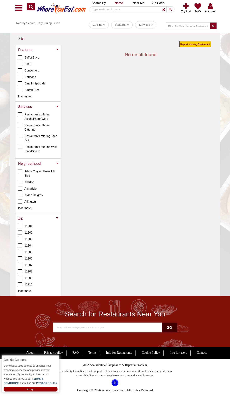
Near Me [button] (138, 3)
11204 (25, 245)
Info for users (178, 352)
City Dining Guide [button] (49, 23)
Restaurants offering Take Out (37, 138)
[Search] (131, 9)
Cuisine (99, 24)
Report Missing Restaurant (195, 44)
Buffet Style (28, 57)
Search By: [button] (99, 3)
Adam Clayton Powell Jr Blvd (36, 173)
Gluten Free (29, 90)
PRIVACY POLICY (46, 383)
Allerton (26, 182)
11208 (25, 271)
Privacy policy (53, 352)
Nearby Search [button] (25, 23)
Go (169, 328)
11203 (25, 239)
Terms (92, 352)
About (30, 352)
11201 (25, 226)
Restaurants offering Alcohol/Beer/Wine (34, 116)
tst (22, 38)
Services (146, 24)
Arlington (27, 201)
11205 (25, 252)
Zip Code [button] (158, 3)
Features (122, 24)
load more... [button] (25, 96)
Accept (30, 389)
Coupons (27, 77)
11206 (25, 258)
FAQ (75, 352)
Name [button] (119, 3)
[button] (31, 6)
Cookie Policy (151, 352)
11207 (25, 265)
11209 (25, 278)
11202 (25, 232)
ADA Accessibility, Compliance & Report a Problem (115, 364)
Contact (202, 352)
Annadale (27, 189)
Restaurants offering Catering (34, 127)
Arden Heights (30, 195)
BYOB (25, 64)
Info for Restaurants (119, 352)
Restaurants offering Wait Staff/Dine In (37, 149)
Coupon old (28, 70)
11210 (25, 284)
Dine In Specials (31, 83)
